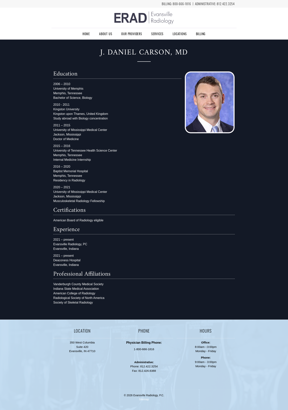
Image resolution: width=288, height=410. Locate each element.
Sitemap (144, 399)
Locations (180, 34)
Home (86, 34)
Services (157, 34)
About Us (105, 34)
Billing (201, 34)
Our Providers (131, 34)
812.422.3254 (226, 4)
